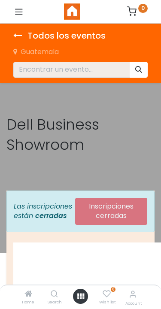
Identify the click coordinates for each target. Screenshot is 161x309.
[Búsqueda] (139, 69)
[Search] (54, 294)
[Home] (28, 294)
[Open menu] (80, 296)
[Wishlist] (106, 294)
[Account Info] (133, 294)
